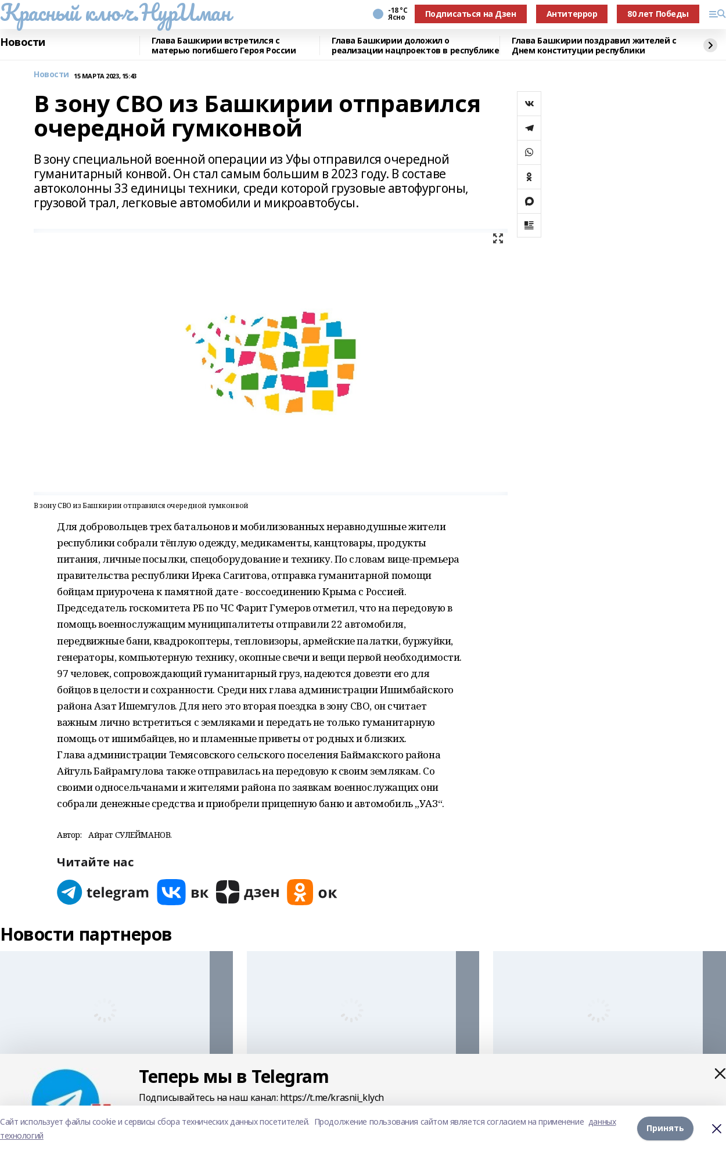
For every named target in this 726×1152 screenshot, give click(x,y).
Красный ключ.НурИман (115, 12)
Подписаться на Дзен (470, 13)
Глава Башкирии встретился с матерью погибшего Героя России (224, 45)
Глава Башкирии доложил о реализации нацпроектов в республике (415, 45)
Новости (22, 42)
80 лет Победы (658, 13)
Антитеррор (572, 13)
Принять (665, 1128)
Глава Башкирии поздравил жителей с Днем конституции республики (594, 45)
